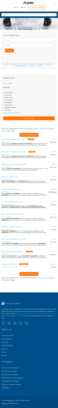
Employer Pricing (6, 339)
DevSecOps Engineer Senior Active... (12, 202)
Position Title (22, 64)
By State (6, 64)
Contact (3, 352)
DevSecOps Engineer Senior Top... (12, 227)
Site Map (4, 355)
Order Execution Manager (9, 371)
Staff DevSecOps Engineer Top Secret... (14, 239)
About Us (4, 349)
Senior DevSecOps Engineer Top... (12, 189)
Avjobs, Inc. (11, 400)
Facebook (20, 313)
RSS (54, 313)
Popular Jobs (48, 64)
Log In (16, 7)
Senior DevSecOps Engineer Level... (12, 214)
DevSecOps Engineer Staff (9, 177)
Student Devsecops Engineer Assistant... (14, 164)
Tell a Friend (18, 316)
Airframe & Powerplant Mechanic (11, 384)
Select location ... (8, 83)
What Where (39, 66)
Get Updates (53, 267)
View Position (53, 142)
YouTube (37, 313)
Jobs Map (31, 66)
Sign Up (23, 7)
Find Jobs (9, 50)
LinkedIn (30, 313)
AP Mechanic (5, 388)
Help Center (4, 342)
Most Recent (7, 92)
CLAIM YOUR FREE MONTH (36, 7)
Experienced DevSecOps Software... (12, 251)
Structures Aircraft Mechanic (9, 374)
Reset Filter (29, 118)
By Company (31, 64)
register (45, 129)
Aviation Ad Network (46, 313)
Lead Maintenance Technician (10, 381)
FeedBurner (7, 316)
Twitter (25, 313)
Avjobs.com (4, 403)
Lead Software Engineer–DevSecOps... (13, 139)
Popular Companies (21, 66)
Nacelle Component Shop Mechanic (12, 378)
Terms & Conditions (7, 345)
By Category (40, 64)
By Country (14, 64)
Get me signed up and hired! (11, 113)
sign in (39, 129)
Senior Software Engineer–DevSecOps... (14, 152)
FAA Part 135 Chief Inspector (10, 368)
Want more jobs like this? (9, 264)
